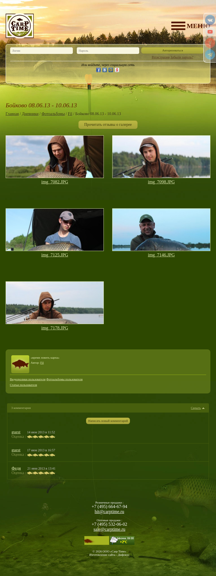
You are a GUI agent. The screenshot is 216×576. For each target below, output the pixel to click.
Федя (16, 468)
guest (16, 432)
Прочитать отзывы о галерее (108, 124)
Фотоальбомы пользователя (64, 379)
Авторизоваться (172, 50)
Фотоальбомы (53, 114)
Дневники (30, 114)
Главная (12, 114)
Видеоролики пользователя (28, 379)
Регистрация (161, 57)
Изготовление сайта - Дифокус (109, 554)
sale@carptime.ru (109, 529)
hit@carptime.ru (109, 511)
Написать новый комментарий (108, 420)
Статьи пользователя (23, 384)
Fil (70, 114)
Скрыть (196, 407)
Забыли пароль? (181, 57)
